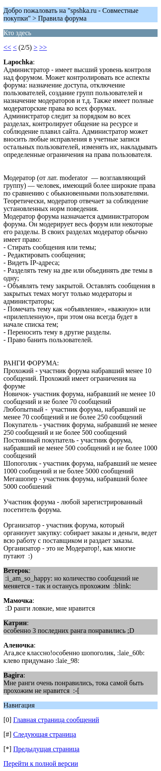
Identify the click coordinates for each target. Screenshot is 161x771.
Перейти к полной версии (40, 763)
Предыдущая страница (46, 749)
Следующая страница (44, 734)
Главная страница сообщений (56, 719)
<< (7, 47)
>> (43, 47)
